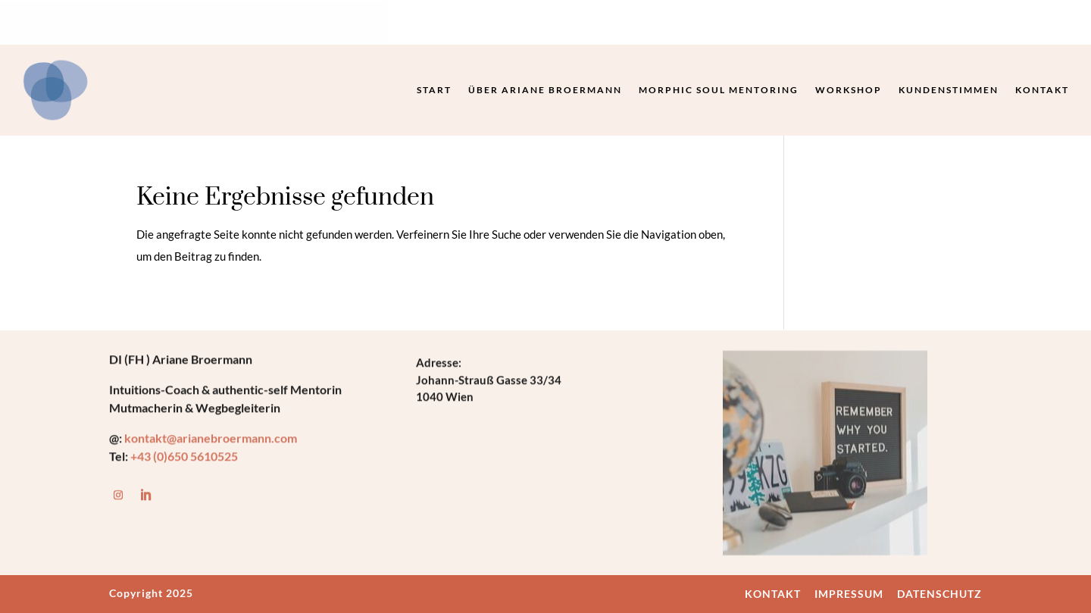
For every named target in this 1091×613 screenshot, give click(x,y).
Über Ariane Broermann (545, 89)
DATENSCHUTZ (939, 593)
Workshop (848, 89)
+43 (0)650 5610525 (184, 457)
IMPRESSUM (848, 593)
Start (434, 89)
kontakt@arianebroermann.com (211, 439)
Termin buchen (827, 23)
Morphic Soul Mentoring (719, 89)
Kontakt (1042, 89)
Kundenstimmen (949, 89)
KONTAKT (773, 593)
